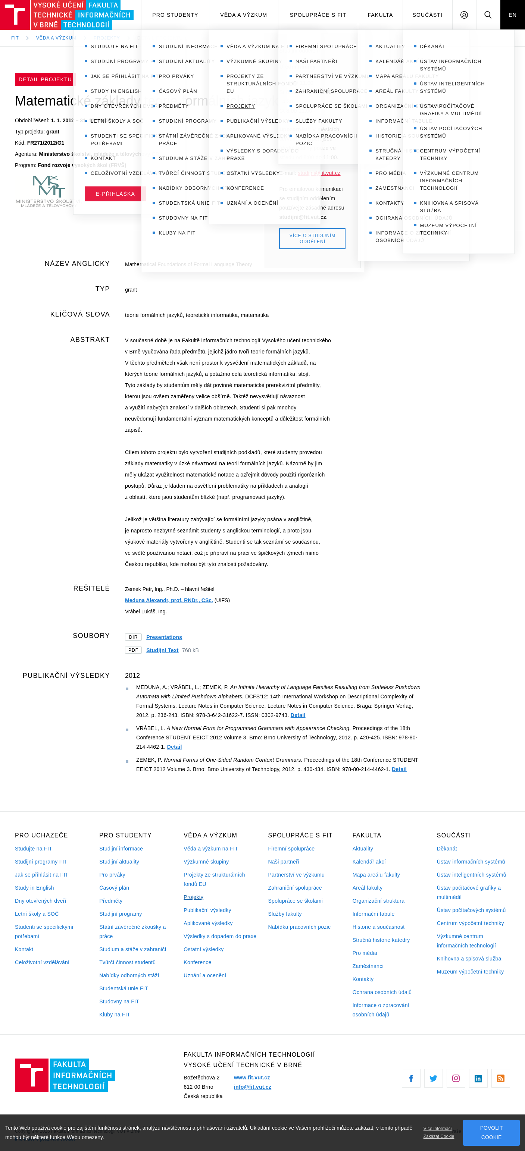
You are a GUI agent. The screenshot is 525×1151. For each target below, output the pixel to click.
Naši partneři (283, 862)
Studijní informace (121, 849)
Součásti (428, 15)
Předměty (110, 901)
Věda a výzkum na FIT (211, 849)
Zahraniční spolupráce (295, 888)
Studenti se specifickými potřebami (44, 931)
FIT (15, 38)
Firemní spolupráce (291, 849)
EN (513, 15)
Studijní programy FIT (41, 862)
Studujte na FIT (33, 849)
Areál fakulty (368, 888)
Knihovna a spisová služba (469, 959)
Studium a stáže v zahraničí (132, 949)
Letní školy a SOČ (37, 914)
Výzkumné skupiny (206, 862)
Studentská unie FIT (123, 988)
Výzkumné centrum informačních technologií (466, 941)
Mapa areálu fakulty (376, 875)
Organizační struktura (379, 901)
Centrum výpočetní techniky (470, 923)
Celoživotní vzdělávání (42, 962)
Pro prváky (112, 875)
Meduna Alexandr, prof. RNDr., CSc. (169, 600)
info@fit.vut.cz (252, 1087)
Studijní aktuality (119, 862)
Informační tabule (374, 914)
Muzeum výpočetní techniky (470, 972)
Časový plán (114, 888)
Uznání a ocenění (205, 975)
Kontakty (363, 979)
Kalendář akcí (369, 862)
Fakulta (380, 15)
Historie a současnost (379, 927)
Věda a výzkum (243, 15)
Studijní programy (120, 914)
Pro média (365, 953)
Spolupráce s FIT (318, 15)
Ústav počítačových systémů (471, 910)
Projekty (193, 897)
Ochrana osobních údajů (382, 992)
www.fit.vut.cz (252, 1078)
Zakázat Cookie (439, 1136)
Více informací (438, 1128)
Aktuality (363, 849)
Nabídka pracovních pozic (299, 927)
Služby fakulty (284, 914)
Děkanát (447, 849)
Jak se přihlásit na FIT (41, 875)
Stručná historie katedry (381, 940)
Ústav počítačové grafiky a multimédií (469, 892)
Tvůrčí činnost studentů (127, 962)
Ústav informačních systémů (471, 862)
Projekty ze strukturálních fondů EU (214, 879)
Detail (298, 715)
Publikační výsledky (207, 910)
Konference (197, 962)
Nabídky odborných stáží (129, 975)
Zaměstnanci (368, 966)
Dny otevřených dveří (40, 901)
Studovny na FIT (119, 1001)
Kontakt (24, 949)
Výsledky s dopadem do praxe (220, 936)
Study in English (34, 888)
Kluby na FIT (114, 1015)
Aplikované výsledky (208, 923)
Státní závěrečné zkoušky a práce (132, 931)
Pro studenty (175, 15)
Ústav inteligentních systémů (471, 875)
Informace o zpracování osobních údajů (381, 1010)
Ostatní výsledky (204, 949)
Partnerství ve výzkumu (296, 875)
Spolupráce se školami (295, 901)
